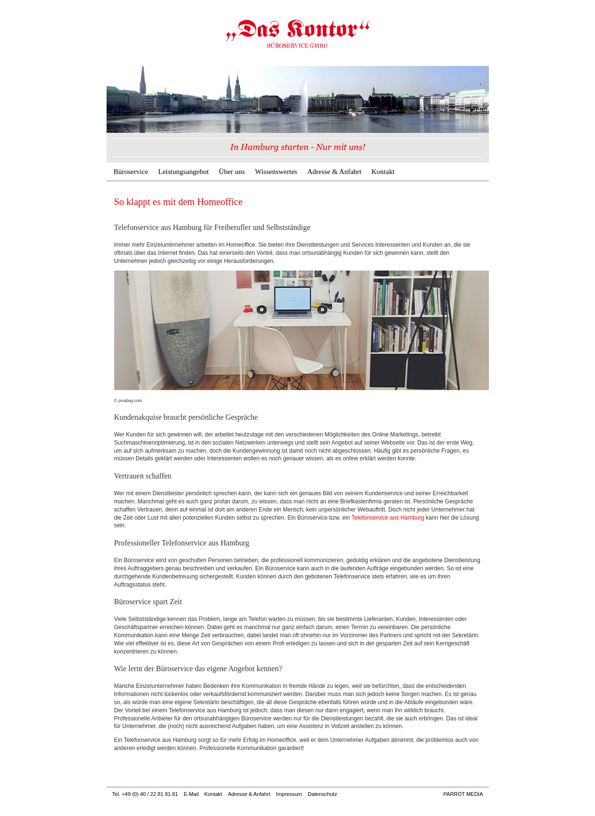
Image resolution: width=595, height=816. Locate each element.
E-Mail (191, 794)
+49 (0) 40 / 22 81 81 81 (150, 794)
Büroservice (131, 171)
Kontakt (382, 171)
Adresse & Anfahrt (334, 171)
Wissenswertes (276, 171)
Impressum (289, 794)
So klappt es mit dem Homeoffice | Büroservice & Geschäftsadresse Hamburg (297, 33)
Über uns (232, 171)
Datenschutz (322, 794)
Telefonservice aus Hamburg (387, 517)
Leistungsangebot (183, 171)
